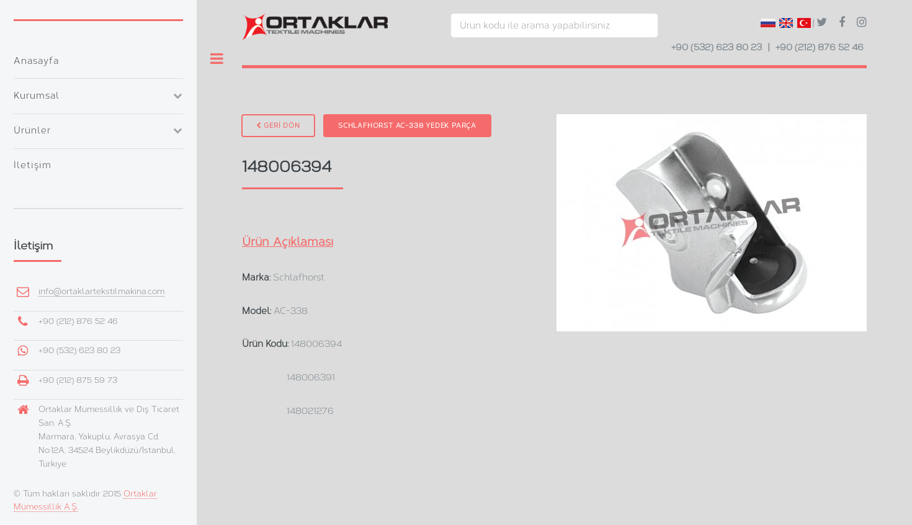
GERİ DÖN (278, 126)
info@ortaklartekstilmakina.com (101, 291)
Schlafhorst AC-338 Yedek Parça (407, 126)
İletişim (32, 165)
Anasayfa (36, 60)
